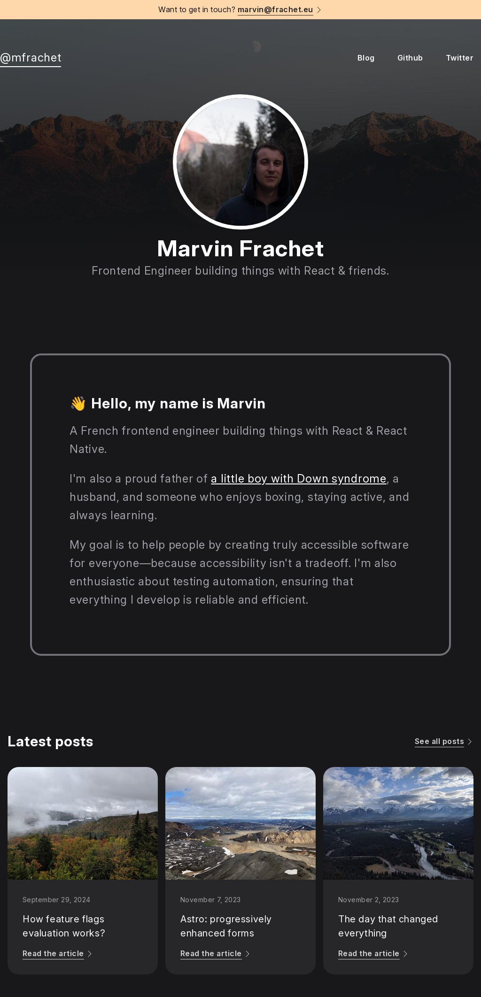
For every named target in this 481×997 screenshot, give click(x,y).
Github (410, 57)
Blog (366, 57)
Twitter (459, 57)
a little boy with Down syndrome (298, 478)
